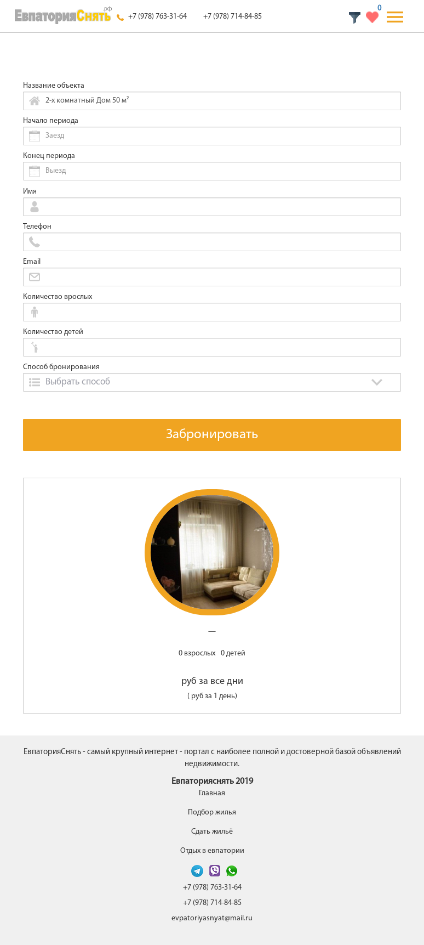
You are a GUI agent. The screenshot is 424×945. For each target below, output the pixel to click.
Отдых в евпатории (212, 851)
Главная (212, 793)
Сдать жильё (212, 832)
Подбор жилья (212, 812)
